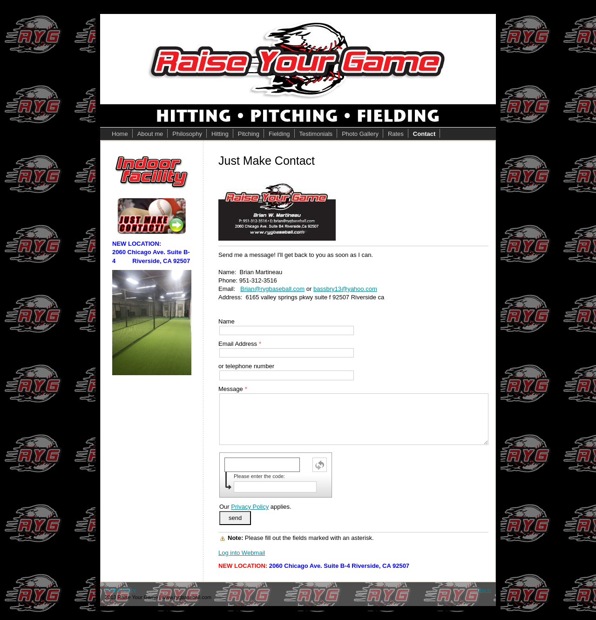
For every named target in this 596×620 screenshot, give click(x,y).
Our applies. (255, 506)
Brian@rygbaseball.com (272, 288)
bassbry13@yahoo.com (345, 288)
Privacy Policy (250, 506)
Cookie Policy (120, 590)
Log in (484, 590)
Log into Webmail (241, 552)
